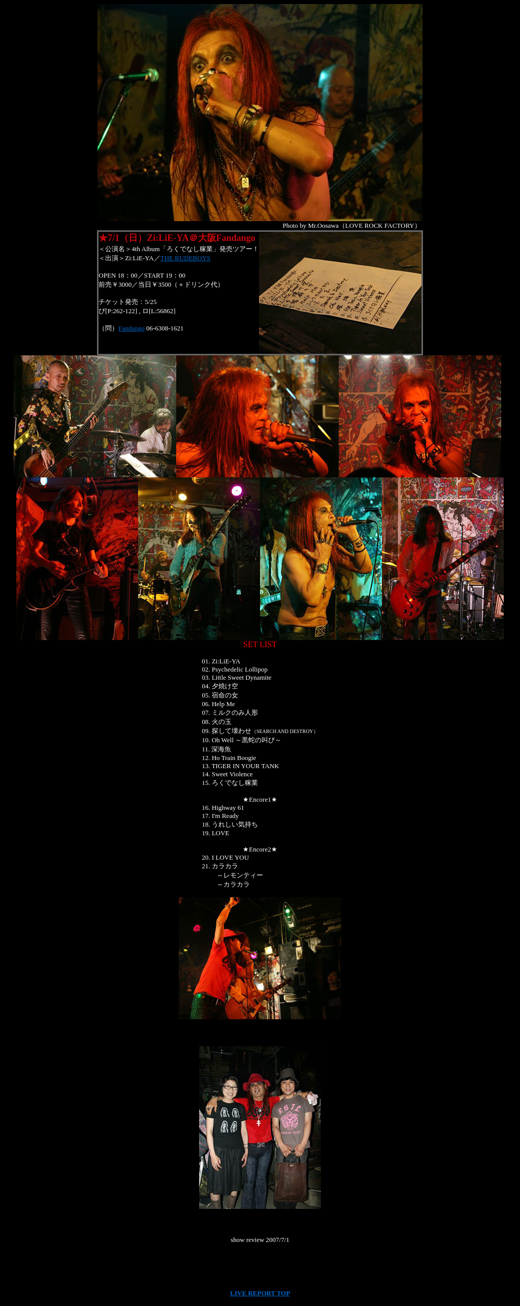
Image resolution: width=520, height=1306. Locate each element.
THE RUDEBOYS (185, 258)
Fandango (131, 328)
